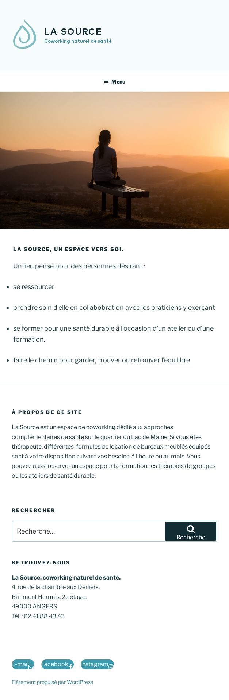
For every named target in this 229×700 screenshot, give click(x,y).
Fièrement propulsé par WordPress (52, 682)
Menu (114, 81)
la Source (73, 32)
